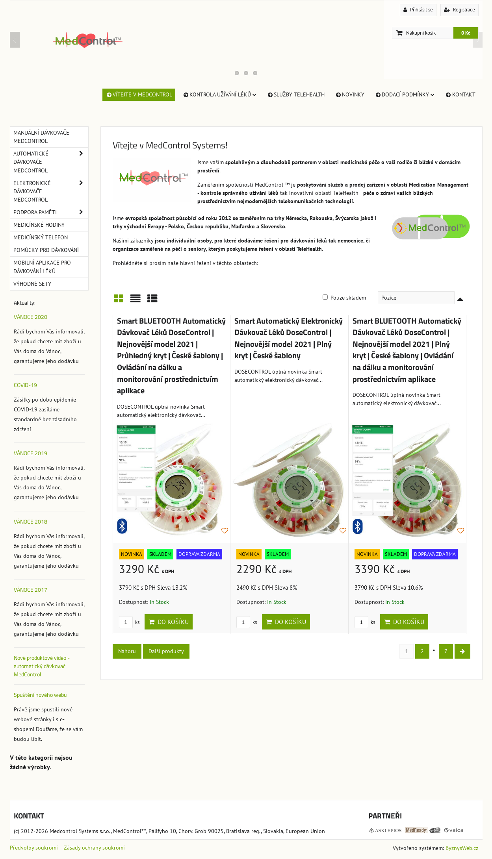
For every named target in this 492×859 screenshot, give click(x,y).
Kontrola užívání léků (219, 94)
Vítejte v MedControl (139, 94)
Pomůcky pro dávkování (46, 250)
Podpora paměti (50, 212)
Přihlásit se (418, 9)
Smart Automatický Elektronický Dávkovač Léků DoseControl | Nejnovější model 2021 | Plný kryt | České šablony (288, 338)
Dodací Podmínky (404, 94)
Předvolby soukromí (34, 847)
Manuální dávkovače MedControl (41, 136)
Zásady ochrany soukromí (94, 847)
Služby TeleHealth (296, 94)
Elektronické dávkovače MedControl (50, 191)
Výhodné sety (32, 283)
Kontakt (460, 94)
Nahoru (127, 651)
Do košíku (169, 622)
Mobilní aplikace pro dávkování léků (42, 266)
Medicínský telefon (40, 237)
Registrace (459, 9)
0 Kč (465, 33)
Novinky (349, 94)
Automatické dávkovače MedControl (50, 162)
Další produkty (166, 651)
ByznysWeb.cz (462, 848)
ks (129, 622)
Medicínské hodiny (39, 224)
